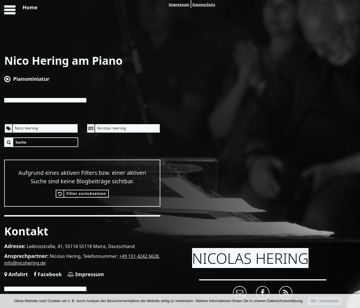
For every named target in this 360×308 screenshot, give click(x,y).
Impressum (179, 4)
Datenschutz (203, 4)
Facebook (47, 274)
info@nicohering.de (25, 263)
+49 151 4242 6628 (139, 256)
